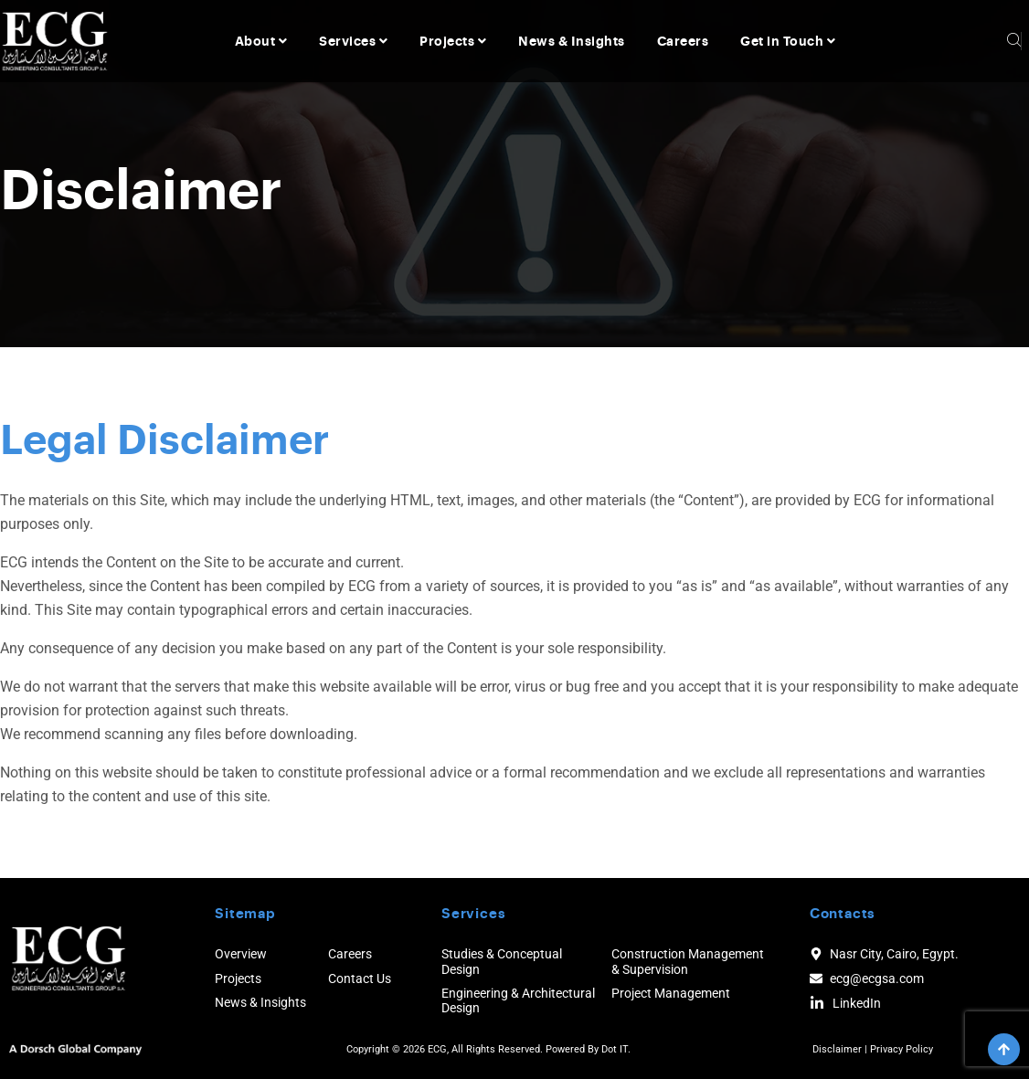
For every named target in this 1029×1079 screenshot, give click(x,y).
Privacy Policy (901, 1049)
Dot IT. (616, 1049)
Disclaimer (837, 1049)
